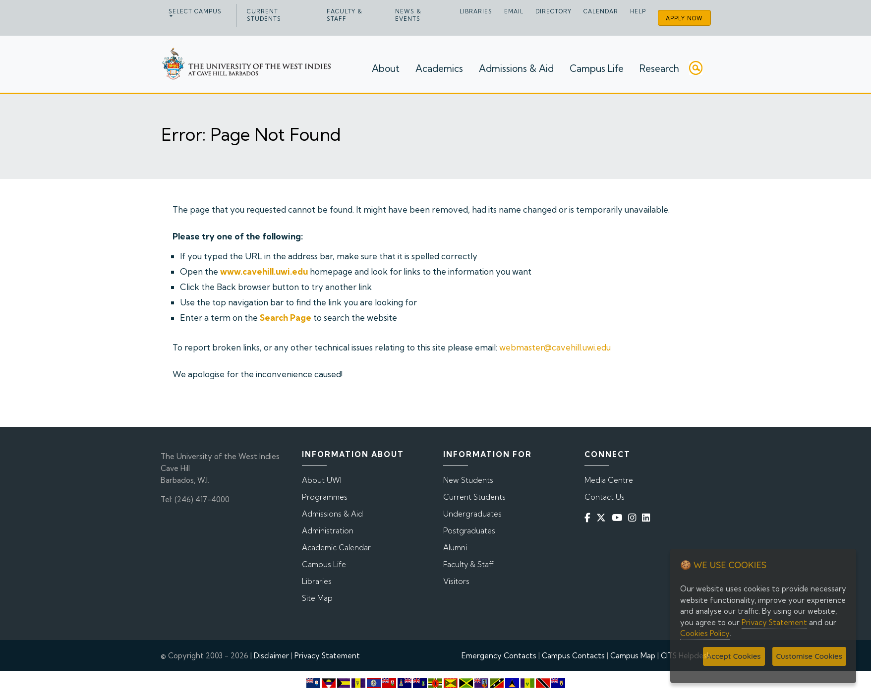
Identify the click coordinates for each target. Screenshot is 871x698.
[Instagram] (634, 518)
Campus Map (632, 655)
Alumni (455, 547)
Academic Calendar (336, 547)
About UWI (322, 480)
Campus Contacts (573, 655)
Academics (439, 68)
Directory (553, 11)
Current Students (264, 15)
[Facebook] (589, 518)
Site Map (317, 598)
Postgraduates (469, 530)
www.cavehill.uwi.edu (264, 271)
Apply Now (684, 18)
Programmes (325, 497)
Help (638, 11)
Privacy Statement (327, 655)
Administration (327, 530)
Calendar (600, 11)
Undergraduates (472, 514)
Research (659, 68)
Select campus (195, 11)
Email (513, 11)
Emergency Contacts (499, 655)
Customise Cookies (809, 656)
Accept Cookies (734, 656)
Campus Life (597, 68)
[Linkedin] (648, 518)
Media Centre (608, 480)
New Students (468, 480)
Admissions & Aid (516, 68)
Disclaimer (271, 655)
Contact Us (604, 497)
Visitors (456, 581)
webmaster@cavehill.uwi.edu (555, 347)
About (386, 68)
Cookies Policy (705, 633)
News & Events (408, 15)
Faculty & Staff (344, 15)
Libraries (476, 11)
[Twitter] (603, 518)
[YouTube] (619, 518)
